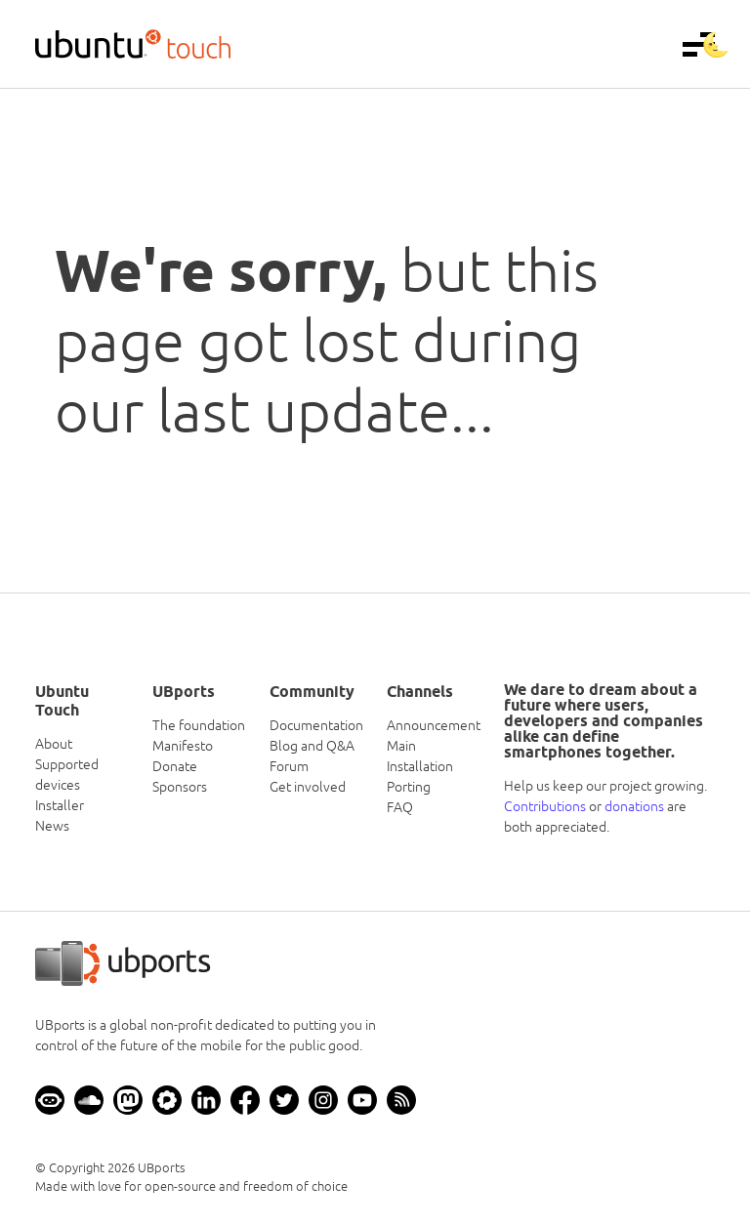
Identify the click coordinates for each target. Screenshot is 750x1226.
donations (634, 806)
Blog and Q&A (312, 746)
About (53, 744)
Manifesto (182, 746)
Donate (174, 766)
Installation (420, 766)
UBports (162, 1168)
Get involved (308, 787)
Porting (409, 787)
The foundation (198, 725)
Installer (59, 805)
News (52, 826)
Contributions (545, 806)
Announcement (433, 725)
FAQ (400, 807)
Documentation (316, 725)
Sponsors (179, 787)
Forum (289, 766)
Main (401, 746)
